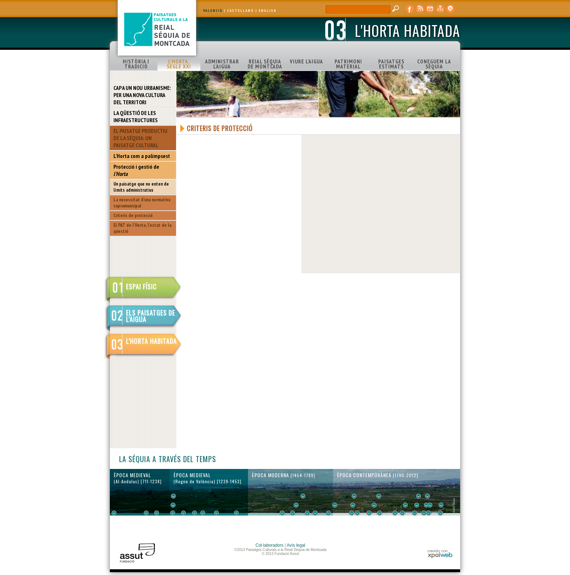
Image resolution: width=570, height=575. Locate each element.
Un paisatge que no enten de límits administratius (141, 187)
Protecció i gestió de (136, 170)
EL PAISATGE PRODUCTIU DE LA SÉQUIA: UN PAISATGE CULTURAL (140, 138)
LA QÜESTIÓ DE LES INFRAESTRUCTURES (135, 116)
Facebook (410, 9)
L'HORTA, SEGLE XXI (179, 64)
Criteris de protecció (133, 215)
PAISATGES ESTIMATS (391, 64)
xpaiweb (440, 553)
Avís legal (296, 545)
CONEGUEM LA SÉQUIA (434, 64)
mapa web (440, 9)
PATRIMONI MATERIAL (348, 64)
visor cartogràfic (450, 9)
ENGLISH (268, 10)
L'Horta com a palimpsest (141, 155)
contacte (430, 9)
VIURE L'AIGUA (306, 61)
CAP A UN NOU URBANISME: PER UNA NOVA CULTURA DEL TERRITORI (142, 95)
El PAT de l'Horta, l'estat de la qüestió (142, 228)
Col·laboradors (269, 545)
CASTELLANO (240, 10)
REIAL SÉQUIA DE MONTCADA (265, 64)
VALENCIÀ (213, 10)
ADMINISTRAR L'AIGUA (222, 64)
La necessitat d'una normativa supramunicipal (141, 203)
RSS (420, 9)
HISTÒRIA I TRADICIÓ (136, 64)
